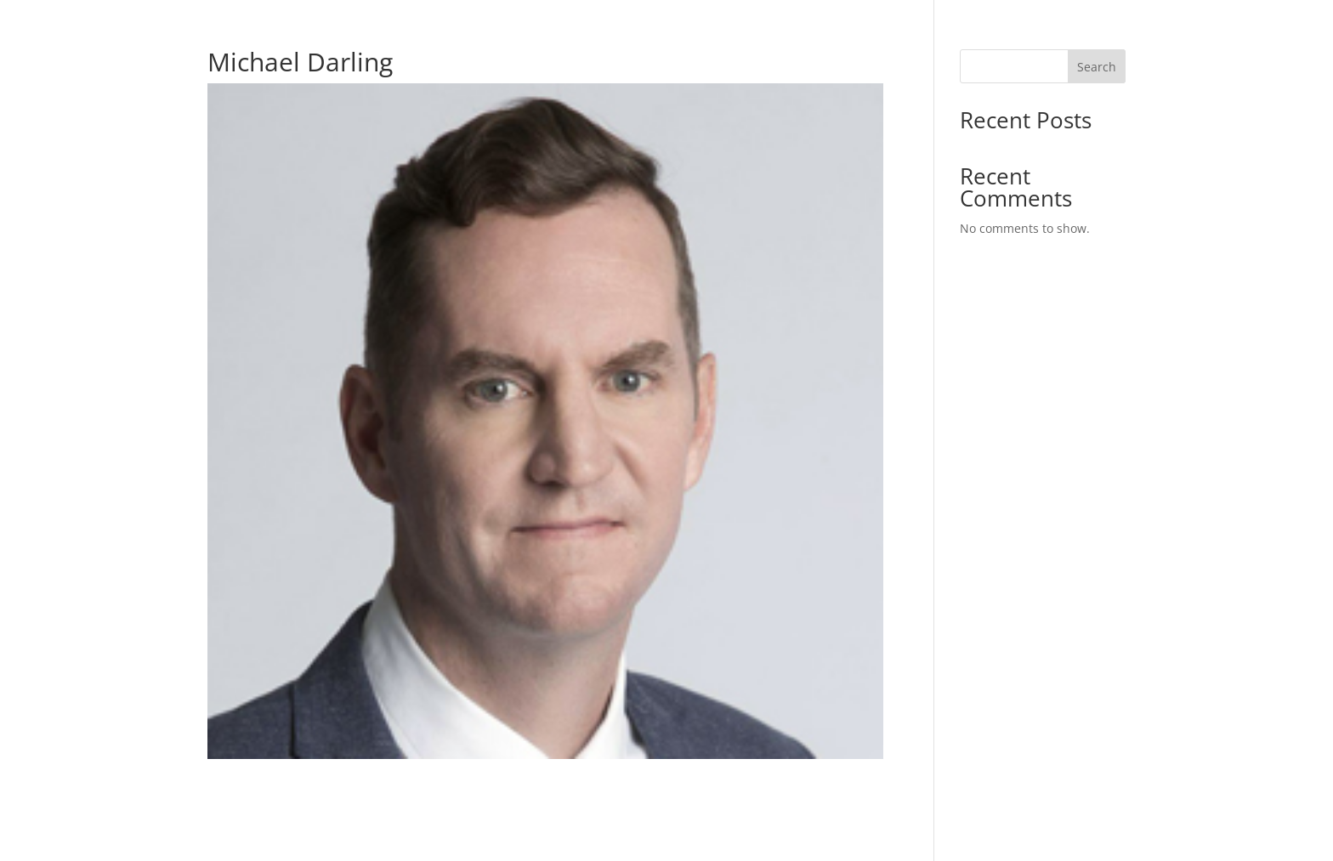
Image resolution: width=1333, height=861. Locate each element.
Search (1096, 67)
